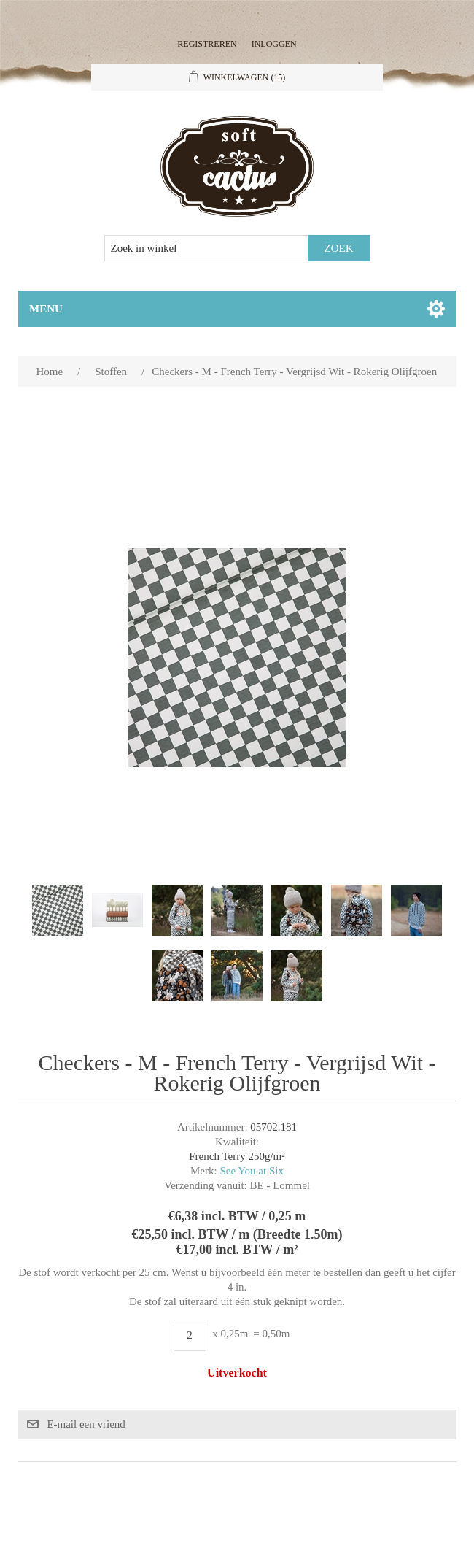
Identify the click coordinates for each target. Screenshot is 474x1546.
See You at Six (251, 1171)
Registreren (206, 44)
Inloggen (274, 44)
